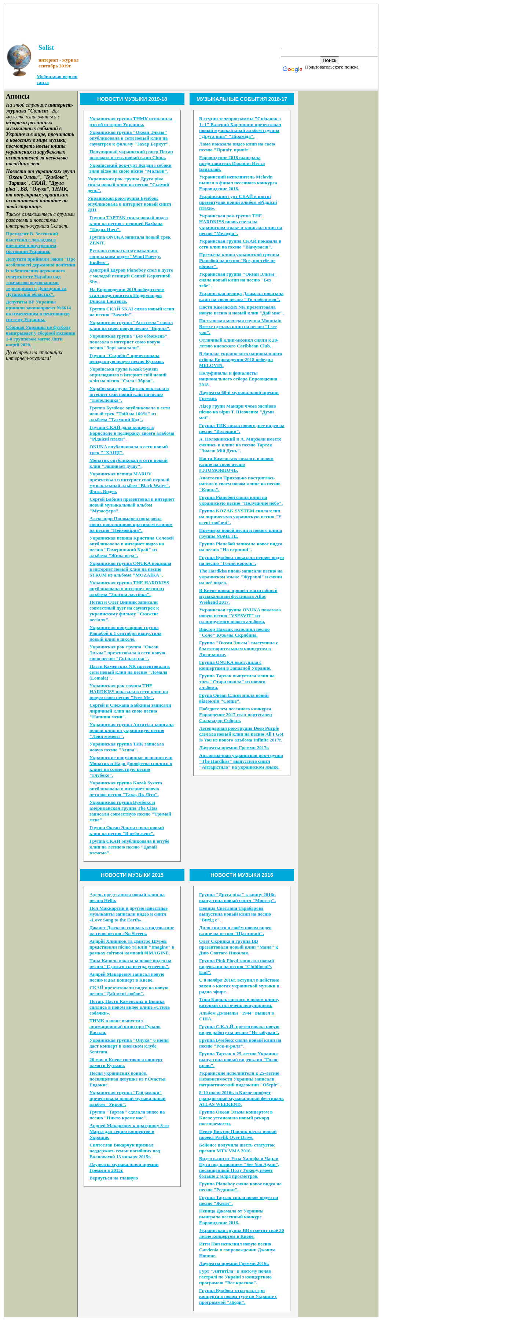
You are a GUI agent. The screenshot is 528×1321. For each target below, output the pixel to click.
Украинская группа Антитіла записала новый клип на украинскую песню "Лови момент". (131, 730)
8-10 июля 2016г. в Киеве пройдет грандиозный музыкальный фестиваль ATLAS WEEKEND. (241, 1098)
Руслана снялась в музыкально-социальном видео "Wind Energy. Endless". (125, 256)
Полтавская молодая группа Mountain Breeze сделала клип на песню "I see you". (240, 326)
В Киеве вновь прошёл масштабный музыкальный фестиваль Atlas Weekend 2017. (238, 596)
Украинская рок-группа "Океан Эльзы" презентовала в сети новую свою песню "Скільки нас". (127, 652)
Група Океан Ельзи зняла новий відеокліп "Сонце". (234, 698)
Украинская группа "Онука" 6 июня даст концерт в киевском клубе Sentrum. (129, 1046)
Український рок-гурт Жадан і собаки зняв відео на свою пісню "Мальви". (130, 168)
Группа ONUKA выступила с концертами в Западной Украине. (235, 665)
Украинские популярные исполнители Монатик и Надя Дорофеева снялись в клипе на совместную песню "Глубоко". (131, 766)
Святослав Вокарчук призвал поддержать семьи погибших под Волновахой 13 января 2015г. (124, 1150)
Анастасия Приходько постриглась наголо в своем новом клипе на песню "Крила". (239, 483)
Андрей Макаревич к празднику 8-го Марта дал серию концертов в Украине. (129, 1131)
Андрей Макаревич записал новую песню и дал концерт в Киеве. (126, 977)
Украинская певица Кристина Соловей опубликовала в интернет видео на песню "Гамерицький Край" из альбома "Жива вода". (131, 546)
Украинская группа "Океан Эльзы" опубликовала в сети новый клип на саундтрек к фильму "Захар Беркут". (129, 138)
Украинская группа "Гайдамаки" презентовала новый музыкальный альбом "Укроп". (127, 1098)
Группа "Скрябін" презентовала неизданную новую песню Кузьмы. (126, 358)
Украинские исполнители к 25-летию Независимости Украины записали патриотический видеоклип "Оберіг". (240, 1079)
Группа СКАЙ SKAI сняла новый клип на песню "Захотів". (131, 311)
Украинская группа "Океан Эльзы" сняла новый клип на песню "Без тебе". (238, 279)
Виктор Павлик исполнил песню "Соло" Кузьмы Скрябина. (234, 632)
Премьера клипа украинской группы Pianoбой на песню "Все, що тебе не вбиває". (239, 260)
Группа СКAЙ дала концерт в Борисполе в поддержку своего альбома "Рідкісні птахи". (131, 433)
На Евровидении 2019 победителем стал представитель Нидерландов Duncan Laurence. (127, 295)
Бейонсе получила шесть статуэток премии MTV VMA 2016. (237, 1147)
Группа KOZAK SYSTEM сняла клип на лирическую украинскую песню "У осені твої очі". (240, 516)
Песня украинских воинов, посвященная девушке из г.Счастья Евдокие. (127, 1079)
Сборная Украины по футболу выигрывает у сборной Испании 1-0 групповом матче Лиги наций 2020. (41, 335)
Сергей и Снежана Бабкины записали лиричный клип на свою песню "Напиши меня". (130, 711)
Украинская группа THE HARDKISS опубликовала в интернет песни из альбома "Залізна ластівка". (129, 588)
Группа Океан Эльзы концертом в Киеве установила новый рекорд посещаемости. (236, 1117)
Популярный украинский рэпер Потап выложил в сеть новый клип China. (131, 154)
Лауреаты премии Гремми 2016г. (234, 1263)
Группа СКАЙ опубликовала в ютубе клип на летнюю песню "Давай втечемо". (129, 846)
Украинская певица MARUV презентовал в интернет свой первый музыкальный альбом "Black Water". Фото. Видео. (129, 482)
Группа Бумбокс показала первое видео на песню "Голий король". (241, 560)
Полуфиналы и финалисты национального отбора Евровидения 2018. (238, 378)
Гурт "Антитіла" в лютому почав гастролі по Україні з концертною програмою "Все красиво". (235, 1276)
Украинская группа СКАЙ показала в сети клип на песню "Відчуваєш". (240, 244)
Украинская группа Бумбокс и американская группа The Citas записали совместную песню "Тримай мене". (130, 811)
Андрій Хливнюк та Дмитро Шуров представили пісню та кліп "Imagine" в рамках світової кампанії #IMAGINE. (131, 947)
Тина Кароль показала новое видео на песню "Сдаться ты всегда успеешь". (130, 963)
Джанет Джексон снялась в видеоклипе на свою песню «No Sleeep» (131, 930)
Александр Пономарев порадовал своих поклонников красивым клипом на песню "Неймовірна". (131, 524)
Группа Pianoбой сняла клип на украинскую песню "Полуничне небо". (241, 500)
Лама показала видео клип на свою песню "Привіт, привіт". (237, 146)
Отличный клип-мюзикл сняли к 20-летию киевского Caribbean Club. (239, 343)
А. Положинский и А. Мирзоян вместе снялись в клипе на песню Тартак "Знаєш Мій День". (240, 444)
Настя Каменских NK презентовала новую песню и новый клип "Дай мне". (241, 310)
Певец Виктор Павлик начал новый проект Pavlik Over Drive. (238, 1134)
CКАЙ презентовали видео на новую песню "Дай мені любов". (128, 990)
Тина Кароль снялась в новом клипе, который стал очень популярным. (239, 1002)
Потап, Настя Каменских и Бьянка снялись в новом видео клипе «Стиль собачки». (129, 1007)
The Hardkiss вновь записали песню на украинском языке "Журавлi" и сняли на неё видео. (241, 576)
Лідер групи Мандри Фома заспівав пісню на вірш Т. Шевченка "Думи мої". (237, 411)
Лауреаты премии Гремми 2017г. (234, 747)
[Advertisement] (191, 20)
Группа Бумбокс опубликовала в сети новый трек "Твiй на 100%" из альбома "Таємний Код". (129, 413)
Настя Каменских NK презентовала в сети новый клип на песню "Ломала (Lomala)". (129, 672)
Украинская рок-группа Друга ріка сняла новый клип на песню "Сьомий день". (128, 184)
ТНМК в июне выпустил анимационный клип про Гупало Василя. (125, 1026)
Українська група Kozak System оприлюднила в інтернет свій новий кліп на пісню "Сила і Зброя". (127, 374)
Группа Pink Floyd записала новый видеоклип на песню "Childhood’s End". (236, 966)
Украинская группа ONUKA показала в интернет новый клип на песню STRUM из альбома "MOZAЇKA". (130, 569)
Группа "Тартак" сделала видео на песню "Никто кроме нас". (127, 1115)
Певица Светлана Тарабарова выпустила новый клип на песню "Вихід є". (235, 914)
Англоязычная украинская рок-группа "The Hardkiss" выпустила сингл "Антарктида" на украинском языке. (241, 761)
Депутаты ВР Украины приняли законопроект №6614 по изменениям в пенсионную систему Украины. (38, 310)
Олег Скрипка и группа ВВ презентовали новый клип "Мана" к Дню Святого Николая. (238, 947)
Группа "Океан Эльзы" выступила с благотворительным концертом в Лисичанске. (238, 648)
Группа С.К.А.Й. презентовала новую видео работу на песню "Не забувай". (239, 1029)
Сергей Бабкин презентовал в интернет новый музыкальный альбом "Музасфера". (132, 505)
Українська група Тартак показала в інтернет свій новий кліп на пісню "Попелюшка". (129, 394)
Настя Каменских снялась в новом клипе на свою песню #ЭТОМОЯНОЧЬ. (236, 464)
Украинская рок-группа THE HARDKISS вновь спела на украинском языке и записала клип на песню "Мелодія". (240, 224)
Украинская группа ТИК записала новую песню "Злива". (126, 747)
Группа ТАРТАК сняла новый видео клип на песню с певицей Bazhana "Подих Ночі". (128, 223)
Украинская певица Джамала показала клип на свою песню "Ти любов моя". (241, 296)
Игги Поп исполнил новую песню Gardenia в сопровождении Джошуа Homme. (237, 1249)
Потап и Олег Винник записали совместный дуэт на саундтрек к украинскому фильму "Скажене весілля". (124, 610)
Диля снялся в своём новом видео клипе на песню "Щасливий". (235, 930)
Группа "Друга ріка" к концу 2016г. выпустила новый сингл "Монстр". (237, 897)
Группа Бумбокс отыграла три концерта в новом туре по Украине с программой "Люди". (238, 1296)
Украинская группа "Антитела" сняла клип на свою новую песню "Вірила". (131, 325)
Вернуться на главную (113, 1178)
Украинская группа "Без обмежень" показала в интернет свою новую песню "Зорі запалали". (128, 341)
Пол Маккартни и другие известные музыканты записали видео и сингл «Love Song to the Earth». (128, 914)
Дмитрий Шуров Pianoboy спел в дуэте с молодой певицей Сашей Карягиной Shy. (131, 275)
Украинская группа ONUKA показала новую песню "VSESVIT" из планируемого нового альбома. (240, 615)
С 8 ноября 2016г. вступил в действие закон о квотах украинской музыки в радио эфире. (239, 985)
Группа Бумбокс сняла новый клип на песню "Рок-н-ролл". (240, 1043)
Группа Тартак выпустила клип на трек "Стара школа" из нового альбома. (237, 681)
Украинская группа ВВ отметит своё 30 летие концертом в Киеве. (241, 1233)
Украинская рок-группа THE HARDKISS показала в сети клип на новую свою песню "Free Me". (128, 691)
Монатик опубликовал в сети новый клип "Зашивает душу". (128, 463)
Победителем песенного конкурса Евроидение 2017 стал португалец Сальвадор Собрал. (235, 714)
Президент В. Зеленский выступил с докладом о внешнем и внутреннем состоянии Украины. (32, 242)
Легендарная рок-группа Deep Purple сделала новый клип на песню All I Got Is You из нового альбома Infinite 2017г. (241, 734)
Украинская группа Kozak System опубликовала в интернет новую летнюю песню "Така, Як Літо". (125, 788)
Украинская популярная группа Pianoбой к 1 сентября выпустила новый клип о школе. (125, 633)
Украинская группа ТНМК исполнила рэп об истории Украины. (130, 121)
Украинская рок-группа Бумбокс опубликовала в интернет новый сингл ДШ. (129, 204)
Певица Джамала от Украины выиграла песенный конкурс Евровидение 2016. (231, 1216)
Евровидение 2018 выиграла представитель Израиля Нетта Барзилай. (232, 163)
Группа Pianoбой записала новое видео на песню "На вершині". (240, 546)
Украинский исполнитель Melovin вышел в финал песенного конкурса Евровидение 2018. (238, 182)
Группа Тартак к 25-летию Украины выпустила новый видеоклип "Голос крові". (238, 1059)
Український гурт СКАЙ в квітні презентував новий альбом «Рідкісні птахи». (238, 202)
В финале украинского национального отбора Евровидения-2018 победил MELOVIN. (240, 359)
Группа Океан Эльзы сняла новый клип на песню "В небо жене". (126, 830)
